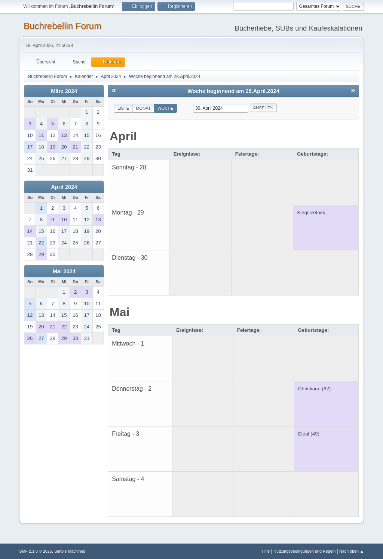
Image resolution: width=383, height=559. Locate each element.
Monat (143, 108)
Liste (123, 108)
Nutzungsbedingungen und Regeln (304, 551)
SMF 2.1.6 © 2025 (35, 551)
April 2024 (64, 187)
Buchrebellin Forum (62, 26)
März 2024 (64, 91)
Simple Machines (70, 551)
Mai (119, 312)
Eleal (303, 434)
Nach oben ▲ (351, 551)
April (123, 136)
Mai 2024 (64, 271)
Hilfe (266, 551)
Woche (165, 108)
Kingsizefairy (311, 212)
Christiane (309, 388)
